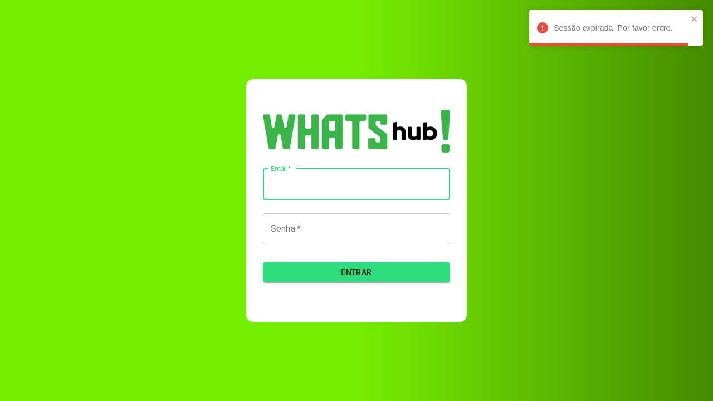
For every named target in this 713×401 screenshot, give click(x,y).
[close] (695, 19)
